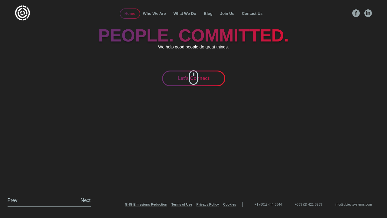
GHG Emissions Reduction (146, 204)
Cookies (229, 204)
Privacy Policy (208, 204)
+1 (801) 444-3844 (268, 204)
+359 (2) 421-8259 (308, 204)
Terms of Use (181, 204)
